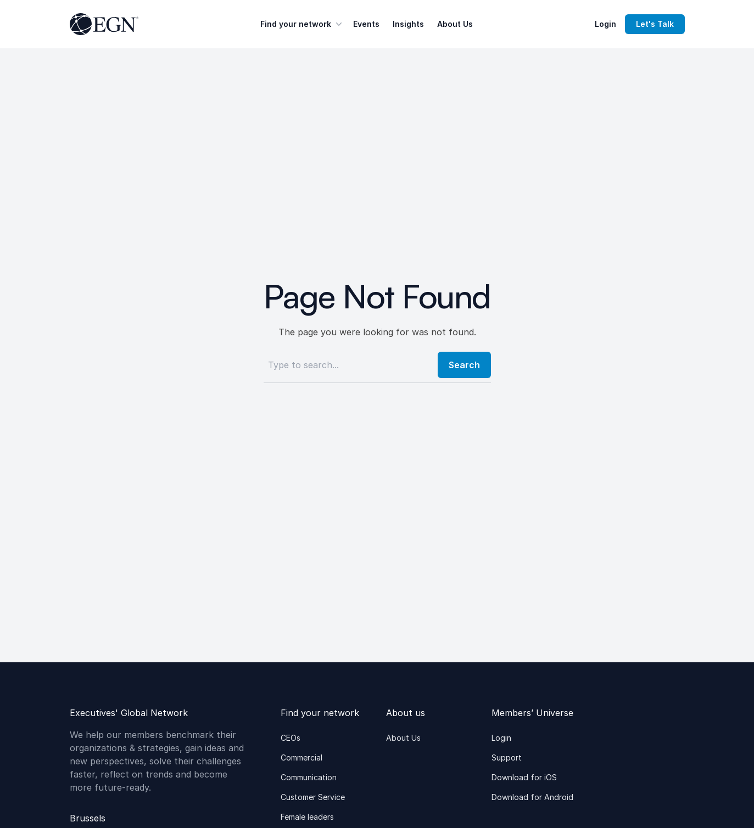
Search (464, 364)
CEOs (290, 737)
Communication (309, 777)
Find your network (302, 24)
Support (507, 757)
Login (605, 24)
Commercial (301, 757)
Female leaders (307, 816)
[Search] (347, 365)
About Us (455, 24)
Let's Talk (655, 24)
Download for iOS (524, 777)
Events (366, 24)
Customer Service (313, 797)
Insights (408, 24)
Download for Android (532, 797)
